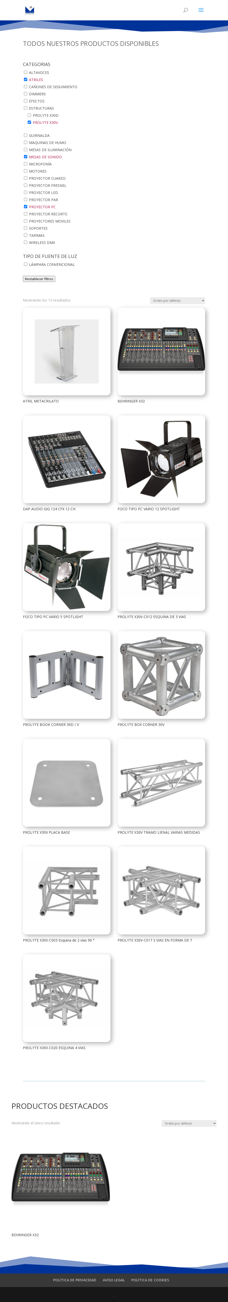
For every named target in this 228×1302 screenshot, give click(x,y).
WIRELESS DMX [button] (42, 242)
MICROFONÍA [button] (40, 164)
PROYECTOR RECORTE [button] (48, 214)
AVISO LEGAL (114, 1280)
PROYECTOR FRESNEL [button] (47, 185)
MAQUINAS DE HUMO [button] (47, 142)
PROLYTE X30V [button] (45, 122)
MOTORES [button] (38, 171)
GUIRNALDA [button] (39, 135)
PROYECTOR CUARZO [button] (47, 178)
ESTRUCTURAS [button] (41, 108)
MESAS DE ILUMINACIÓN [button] (50, 149)
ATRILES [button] (36, 79)
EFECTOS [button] (37, 101)
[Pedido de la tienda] (177, 300)
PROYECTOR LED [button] (43, 192)
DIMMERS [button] (37, 94)
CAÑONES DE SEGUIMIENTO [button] (53, 86)
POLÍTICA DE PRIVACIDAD (74, 1280)
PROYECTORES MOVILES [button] (49, 221)
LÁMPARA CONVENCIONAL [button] (52, 264)
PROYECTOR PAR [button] (43, 199)
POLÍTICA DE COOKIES (150, 1280)
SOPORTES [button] (38, 228)
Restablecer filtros (39, 279)
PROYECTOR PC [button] (42, 206)
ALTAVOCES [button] (39, 72)
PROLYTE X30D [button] (46, 115)
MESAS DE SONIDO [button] (45, 156)
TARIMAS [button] (37, 235)
